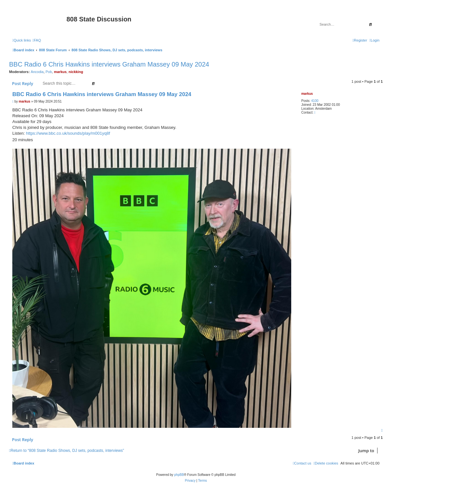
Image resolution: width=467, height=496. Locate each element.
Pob (49, 72)
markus (60, 72)
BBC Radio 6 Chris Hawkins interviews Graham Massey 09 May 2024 (109, 64)
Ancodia (37, 72)
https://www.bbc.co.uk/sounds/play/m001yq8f (68, 133)
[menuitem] (36, 40)
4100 (314, 101)
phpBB (179, 475)
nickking (75, 72)
